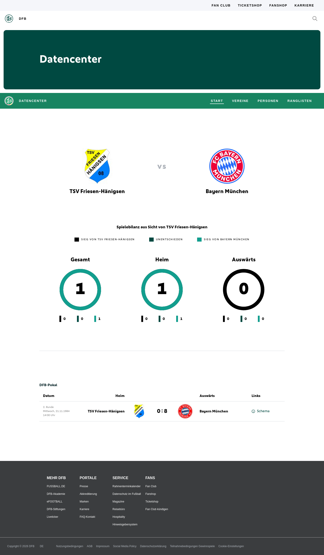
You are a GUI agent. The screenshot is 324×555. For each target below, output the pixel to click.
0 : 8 (162, 411)
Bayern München (214, 411)
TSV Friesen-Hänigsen (106, 411)
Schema (261, 411)
